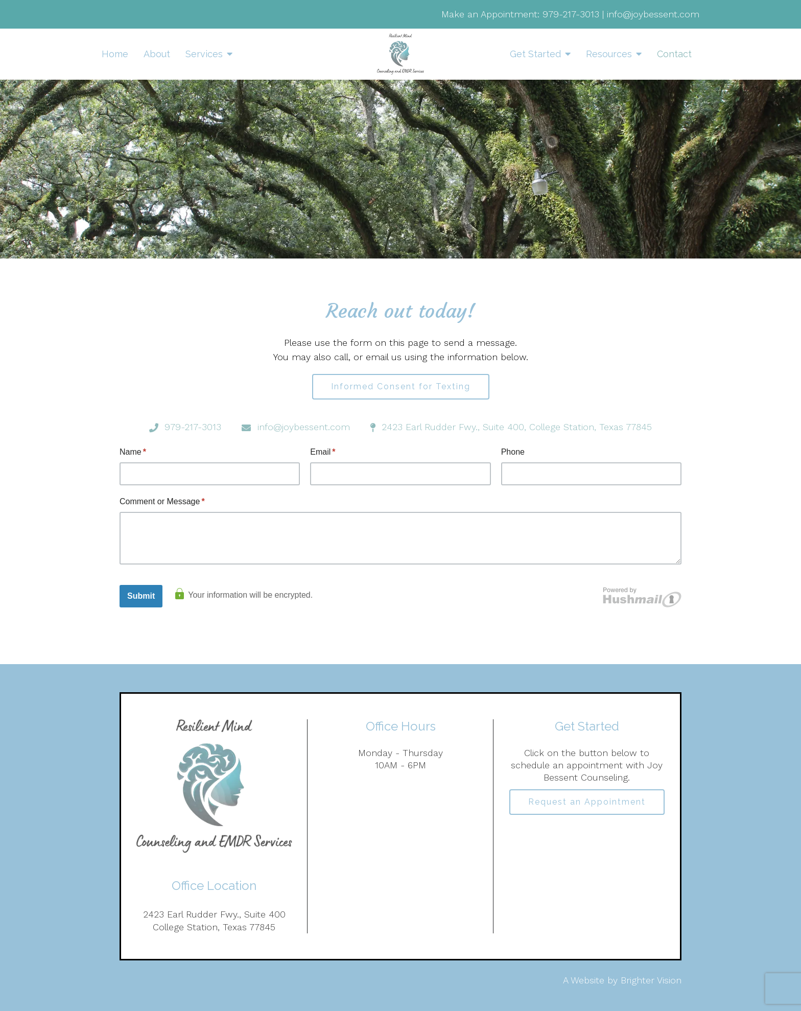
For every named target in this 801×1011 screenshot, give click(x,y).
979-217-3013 (571, 14)
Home (115, 54)
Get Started (535, 54)
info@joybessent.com (653, 14)
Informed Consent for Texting (400, 386)
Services (204, 54)
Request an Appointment (587, 802)
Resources (609, 54)
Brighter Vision (651, 980)
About (157, 54)
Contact (674, 54)
